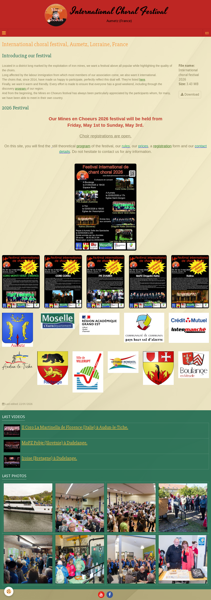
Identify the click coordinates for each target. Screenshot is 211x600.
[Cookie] (8, 591)
